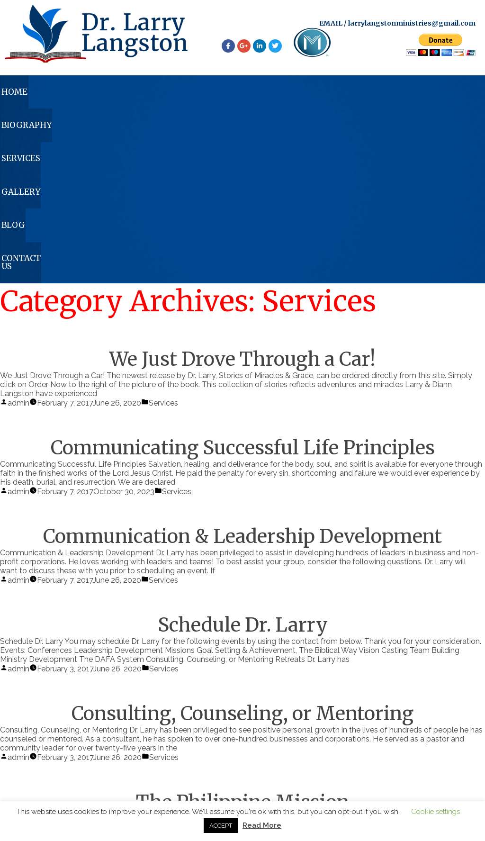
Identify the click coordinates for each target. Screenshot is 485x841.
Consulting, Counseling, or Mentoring (242, 542)
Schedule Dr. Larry (243, 453)
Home (34, 93)
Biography (115, 93)
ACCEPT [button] (220, 825)
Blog (358, 93)
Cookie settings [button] (435, 811)
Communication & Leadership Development (242, 365)
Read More (261, 825)
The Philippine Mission (242, 630)
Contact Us (438, 93)
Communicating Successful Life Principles (243, 276)
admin (18, 231)
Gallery (284, 93)
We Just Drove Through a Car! (242, 187)
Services (202, 93)
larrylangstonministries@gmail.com (412, 23)
